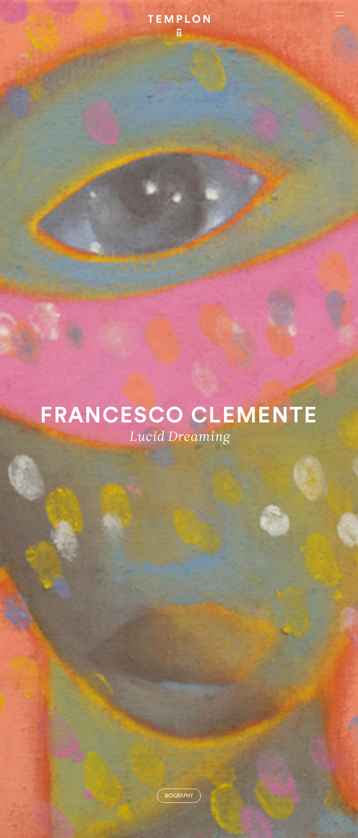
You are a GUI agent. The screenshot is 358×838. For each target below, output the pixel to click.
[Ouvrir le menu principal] (339, 14)
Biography (179, 795)
